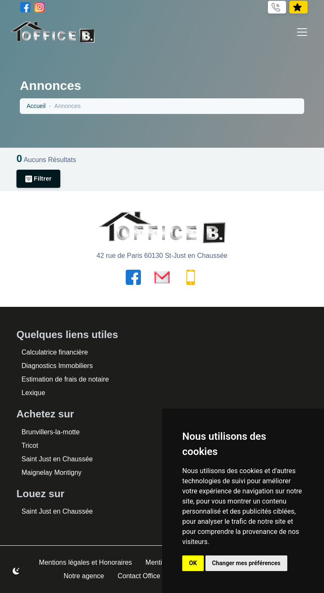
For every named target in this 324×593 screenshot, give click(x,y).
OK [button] (193, 563)
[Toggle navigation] (302, 32)
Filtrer (39, 179)
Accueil (36, 106)
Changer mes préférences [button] (246, 563)
